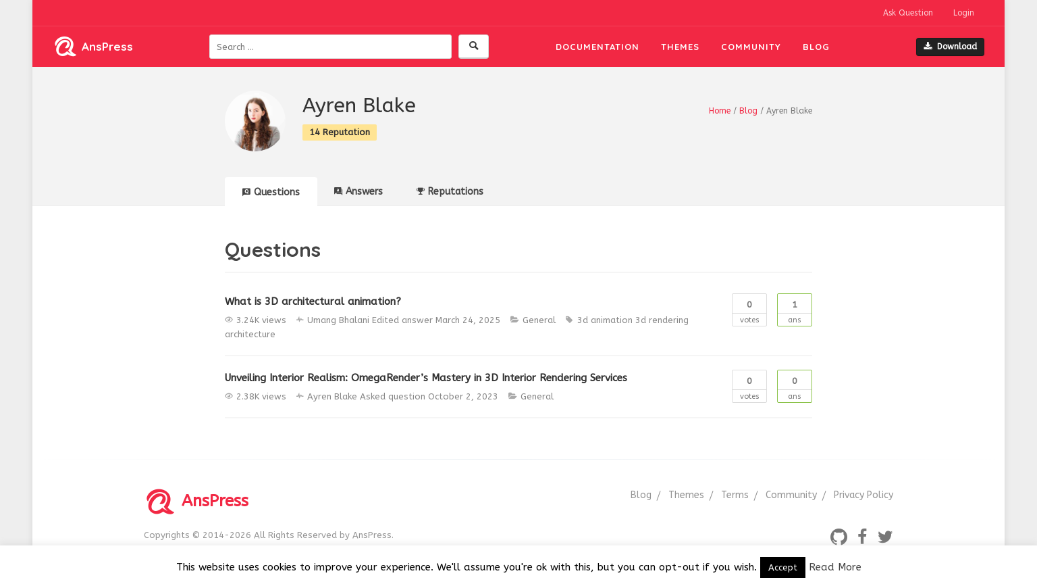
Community (751, 46)
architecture (250, 334)
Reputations (450, 191)
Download (950, 46)
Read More (835, 567)
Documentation (597, 46)
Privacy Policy (863, 495)
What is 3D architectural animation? (313, 301)
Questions (271, 192)
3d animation (605, 320)
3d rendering (662, 320)
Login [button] (963, 13)
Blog (816, 46)
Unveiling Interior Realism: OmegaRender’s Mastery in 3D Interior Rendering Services (426, 378)
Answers (358, 191)
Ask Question (908, 13)
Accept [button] (782, 567)
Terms (735, 495)
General (539, 320)
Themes (680, 46)
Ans (795, 309)
